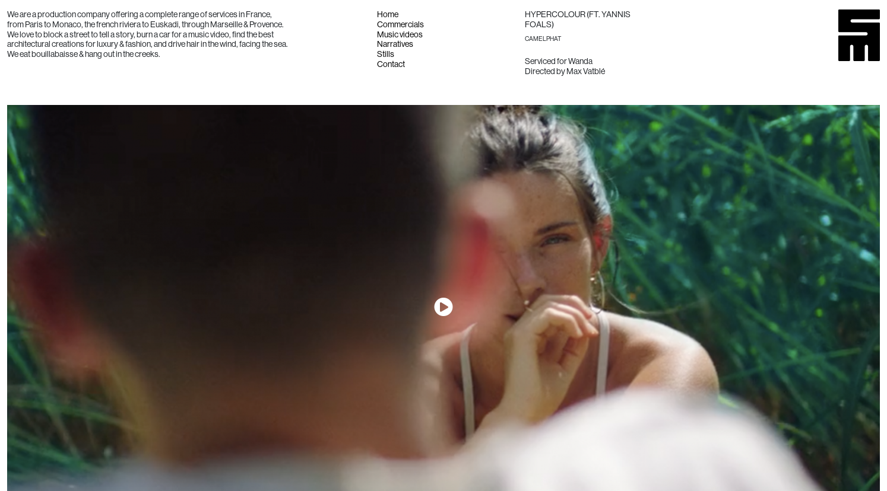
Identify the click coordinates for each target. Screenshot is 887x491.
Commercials (400, 24)
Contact (391, 64)
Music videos (400, 34)
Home (387, 14)
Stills (385, 54)
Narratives (395, 44)
